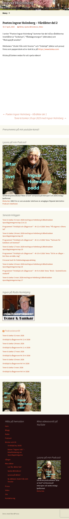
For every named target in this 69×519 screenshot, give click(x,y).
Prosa (7, 486)
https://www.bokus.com (48, 49)
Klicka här (6, 201)
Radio (7, 434)
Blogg (7, 430)
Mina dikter (9, 463)
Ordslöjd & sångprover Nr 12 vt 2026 (16, 339)
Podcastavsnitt (12, 330)
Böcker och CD (10, 442)
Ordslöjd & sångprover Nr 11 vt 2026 (16, 347)
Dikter (21, 27)
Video (41, 27)
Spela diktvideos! (31, 27)
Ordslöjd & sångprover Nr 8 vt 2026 (16, 371)
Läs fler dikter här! (14, 467)
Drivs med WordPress (11, 514)
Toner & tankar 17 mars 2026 (13, 351)
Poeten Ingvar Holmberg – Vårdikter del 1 (25, 114)
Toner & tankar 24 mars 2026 (13, 343)
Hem (7, 426)
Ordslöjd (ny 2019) (14, 445)
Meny (5, 13)
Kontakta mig (10, 498)
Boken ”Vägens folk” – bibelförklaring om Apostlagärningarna (16, 452)
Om (6, 494)
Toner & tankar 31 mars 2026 (13, 335)
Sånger (8, 459)
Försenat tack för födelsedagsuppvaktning (19, 260)
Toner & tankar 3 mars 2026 (13, 367)
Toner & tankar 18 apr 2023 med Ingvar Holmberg (40, 118)
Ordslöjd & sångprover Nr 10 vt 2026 (16, 355)
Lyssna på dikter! (14, 475)
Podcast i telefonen (10, 204)
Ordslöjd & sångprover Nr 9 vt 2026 (16, 363)
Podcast (8, 438)
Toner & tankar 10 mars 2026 (13, 359)
